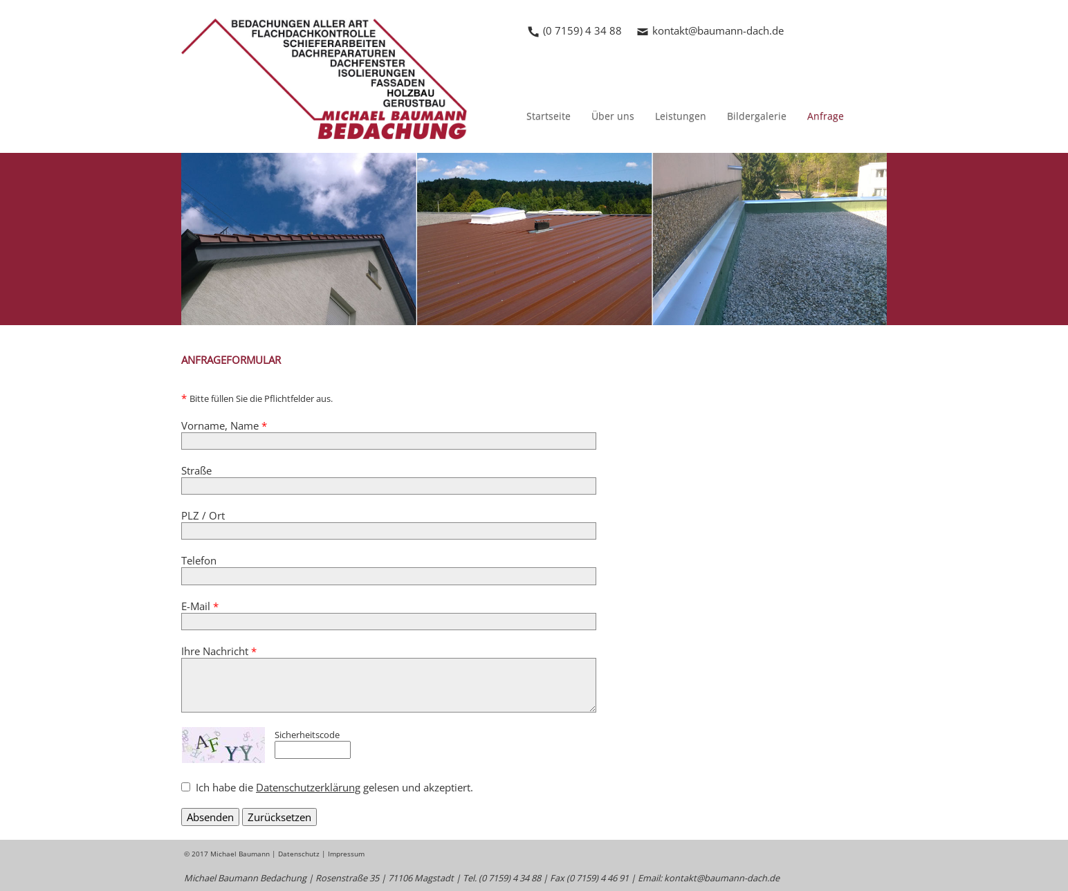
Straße (196, 470)
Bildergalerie (756, 115)
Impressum (346, 853)
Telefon (199, 560)
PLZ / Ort (203, 515)
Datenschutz (299, 853)
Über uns (612, 115)
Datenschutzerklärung (308, 787)
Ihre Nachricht (219, 651)
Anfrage (825, 115)
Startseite (548, 115)
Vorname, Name (224, 425)
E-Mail (200, 606)
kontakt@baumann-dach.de (718, 30)
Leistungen (680, 115)
